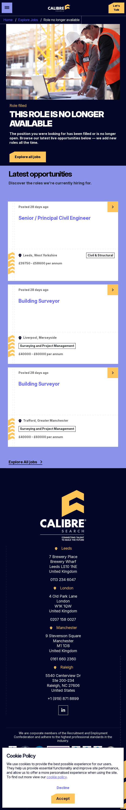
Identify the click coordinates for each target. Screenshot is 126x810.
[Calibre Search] (58, 8)
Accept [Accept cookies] (63, 798)
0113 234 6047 (63, 579)
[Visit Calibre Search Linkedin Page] (63, 710)
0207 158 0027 (63, 619)
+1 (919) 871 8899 (63, 698)
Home (8, 20)
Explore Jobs (28, 20)
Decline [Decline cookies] (63, 788)
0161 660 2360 (63, 659)
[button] (116, 8)
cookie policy (57, 777)
